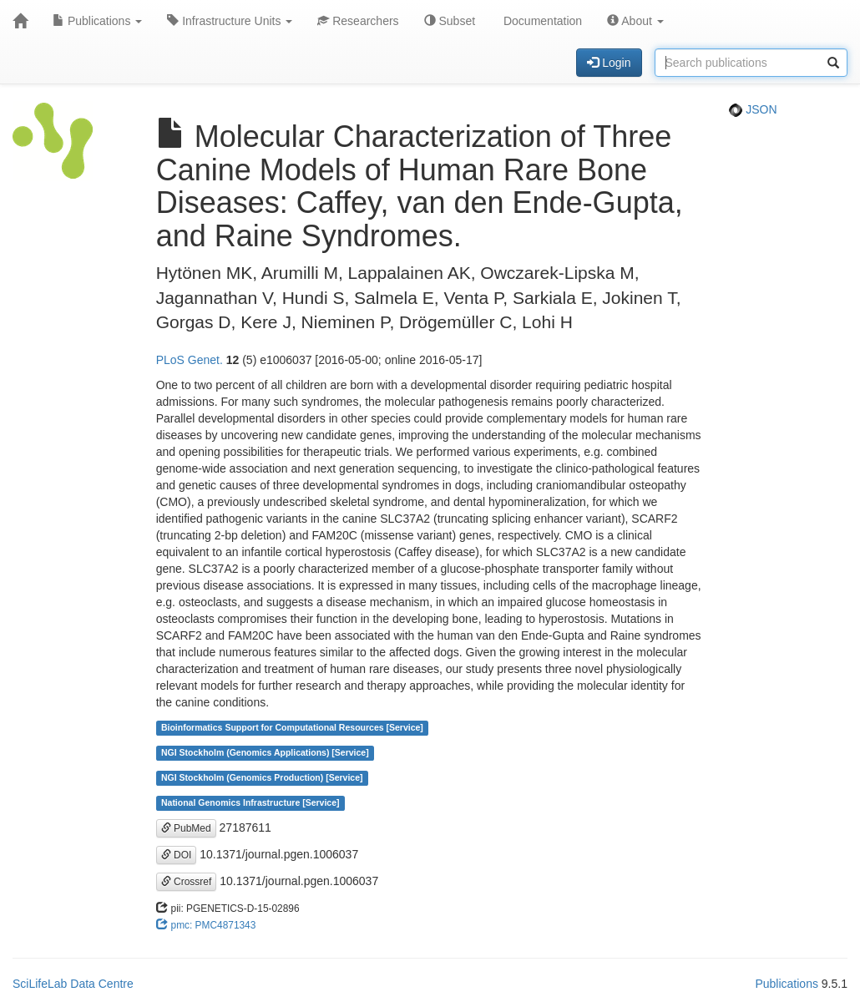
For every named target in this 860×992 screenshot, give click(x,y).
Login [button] (608, 62)
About (635, 21)
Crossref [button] (186, 882)
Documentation (541, 21)
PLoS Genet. (189, 360)
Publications (97, 21)
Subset (449, 21)
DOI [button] (176, 855)
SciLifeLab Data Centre (73, 983)
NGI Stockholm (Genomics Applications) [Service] (265, 753)
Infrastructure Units (229, 21)
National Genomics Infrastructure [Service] (250, 803)
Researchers (357, 21)
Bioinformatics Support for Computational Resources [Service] (292, 728)
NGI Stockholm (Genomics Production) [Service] (262, 778)
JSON (753, 109)
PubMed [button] (186, 828)
